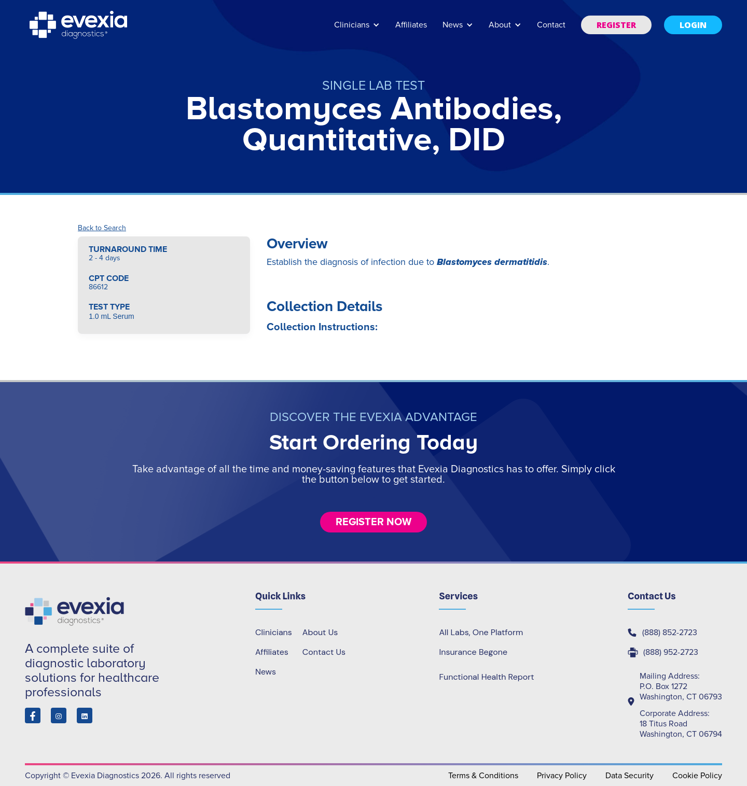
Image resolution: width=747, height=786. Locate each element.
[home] (79, 24)
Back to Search (102, 228)
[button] (357, 30)
